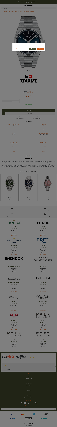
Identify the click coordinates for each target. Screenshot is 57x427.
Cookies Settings (17, 48)
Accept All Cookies (40, 48)
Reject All (32, 48)
